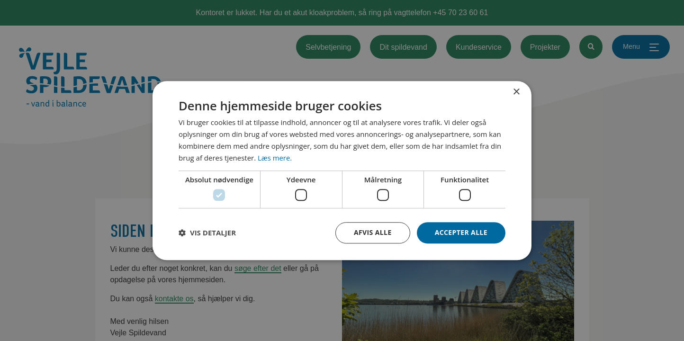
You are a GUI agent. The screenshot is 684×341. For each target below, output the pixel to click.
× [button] (516, 92)
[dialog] (342, 170)
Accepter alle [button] (461, 232)
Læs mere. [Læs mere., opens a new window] (275, 157)
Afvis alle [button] (373, 232)
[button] (207, 232)
